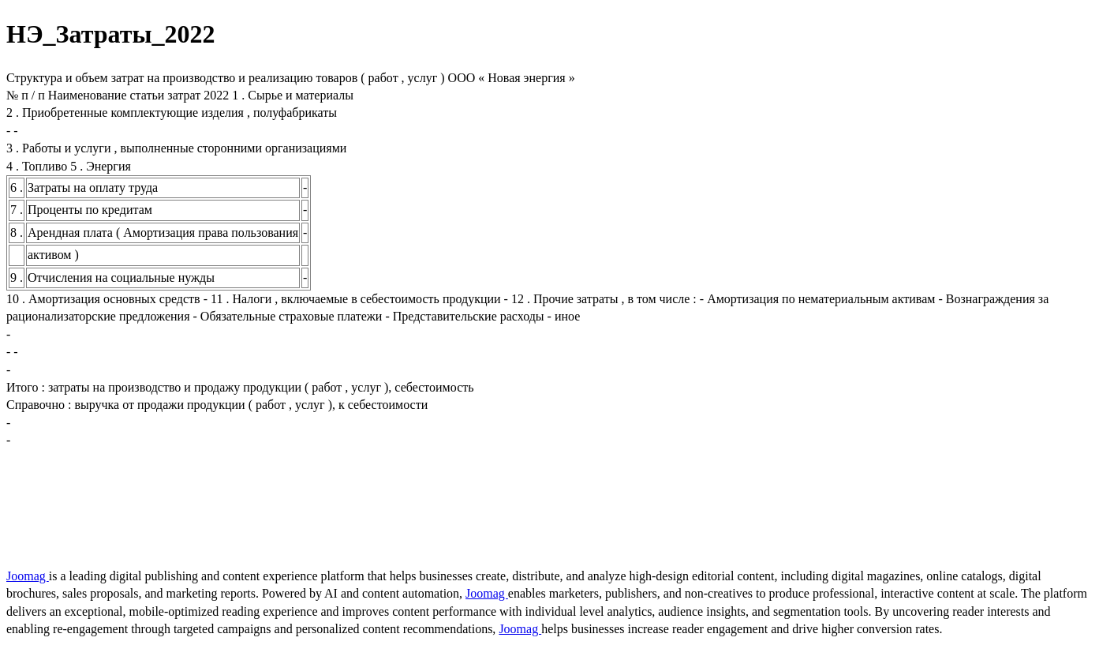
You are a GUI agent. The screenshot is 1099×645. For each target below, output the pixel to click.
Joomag (27, 576)
